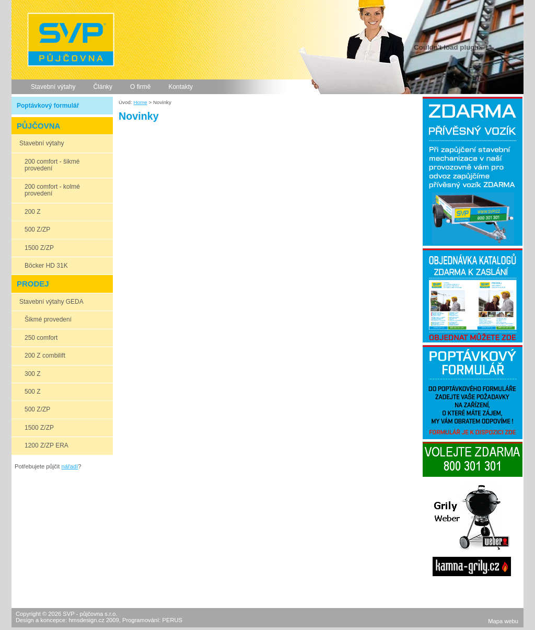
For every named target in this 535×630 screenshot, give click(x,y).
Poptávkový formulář (48, 105)
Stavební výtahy (53, 87)
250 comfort (41, 337)
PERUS (172, 620)
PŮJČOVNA (38, 125)
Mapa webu (503, 621)
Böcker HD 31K (46, 265)
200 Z (33, 211)
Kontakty (180, 87)
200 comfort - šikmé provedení (52, 165)
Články (102, 87)
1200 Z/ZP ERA (46, 445)
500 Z (33, 391)
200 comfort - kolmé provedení (52, 190)
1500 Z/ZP (39, 247)
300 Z (33, 373)
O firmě (140, 87)
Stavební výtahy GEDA (51, 301)
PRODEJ (33, 283)
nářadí (70, 466)
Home (140, 102)
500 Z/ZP (37, 229)
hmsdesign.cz (86, 620)
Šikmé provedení (48, 319)
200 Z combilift (45, 355)
